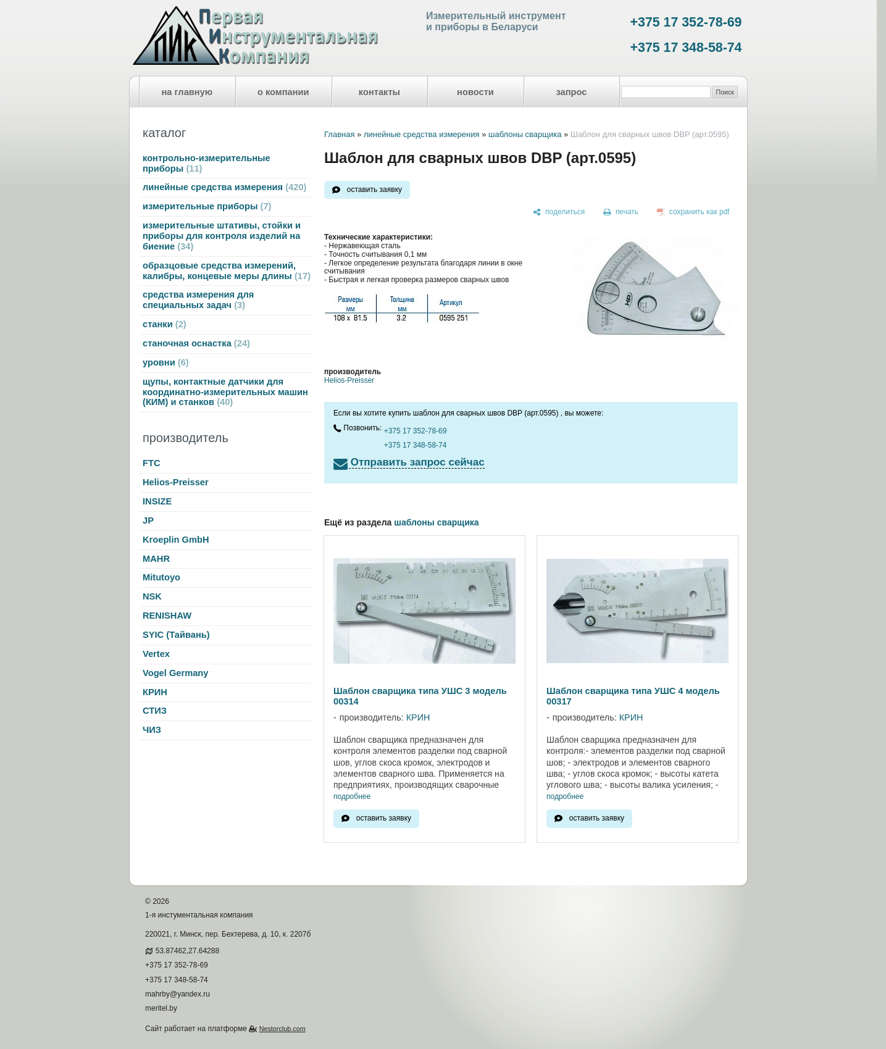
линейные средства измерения (224, 187)
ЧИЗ (152, 730)
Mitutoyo (161, 577)
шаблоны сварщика (525, 134)
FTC (152, 463)
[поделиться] (559, 212)
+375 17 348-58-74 (686, 47)
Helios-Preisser (176, 482)
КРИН (155, 692)
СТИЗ (155, 711)
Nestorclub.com (282, 1028)
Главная (339, 134)
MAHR (156, 559)
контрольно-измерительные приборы (206, 163)
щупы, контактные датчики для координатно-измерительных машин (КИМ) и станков (225, 392)
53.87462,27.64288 (187, 951)
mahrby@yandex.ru (177, 994)
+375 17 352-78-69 (686, 22)
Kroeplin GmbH (176, 540)
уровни (166, 362)
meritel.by (161, 1008)
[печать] (621, 212)
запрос (571, 92)
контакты (379, 92)
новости (475, 92)
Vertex (156, 654)
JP (148, 520)
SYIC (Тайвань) (176, 635)
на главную (187, 92)
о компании (283, 92)
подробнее (351, 797)
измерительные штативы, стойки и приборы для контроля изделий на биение (222, 235)
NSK (152, 596)
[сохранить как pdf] (693, 212)
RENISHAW (167, 616)
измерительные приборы (207, 206)
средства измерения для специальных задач (198, 300)
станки (164, 324)
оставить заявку (374, 189)
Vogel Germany (175, 673)
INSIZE (157, 501)
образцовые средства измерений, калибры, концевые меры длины (227, 271)
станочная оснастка (196, 343)
